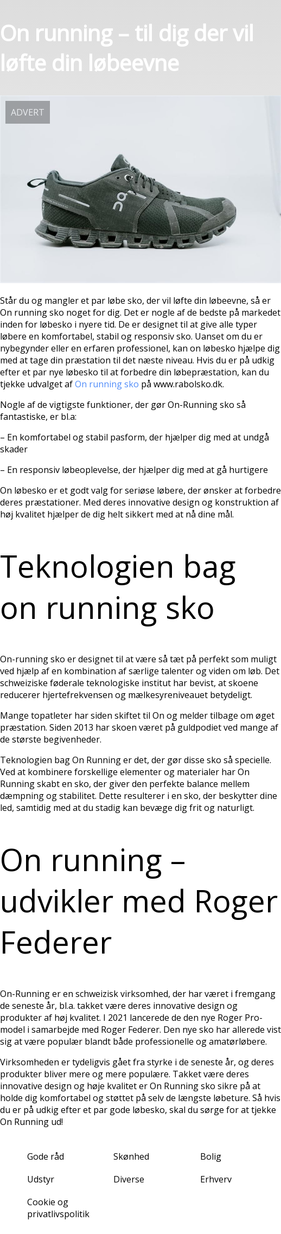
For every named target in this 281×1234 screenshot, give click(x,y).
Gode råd (45, 1156)
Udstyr (40, 1179)
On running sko (107, 384)
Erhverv (216, 1179)
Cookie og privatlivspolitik (58, 1208)
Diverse (128, 1179)
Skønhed (131, 1156)
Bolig (210, 1156)
